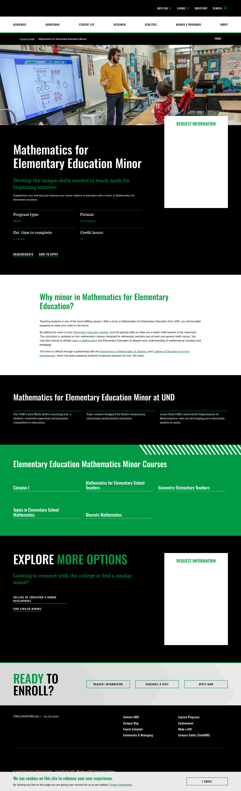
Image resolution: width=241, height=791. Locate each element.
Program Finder (27, 39)
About (224, 24)
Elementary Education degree (90, 332)
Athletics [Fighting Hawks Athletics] (151, 24)
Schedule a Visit (157, 684)
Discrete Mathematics (118, 514)
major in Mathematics (84, 340)
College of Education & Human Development (34, 599)
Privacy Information (120, 784)
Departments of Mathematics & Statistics (123, 351)
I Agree (215, 781)
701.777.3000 (51, 716)
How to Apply (48, 254)
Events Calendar (133, 729)
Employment (185, 723)
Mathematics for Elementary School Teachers (118, 485)
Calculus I (45, 487)
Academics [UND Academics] (19, 24)
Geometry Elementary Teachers (190, 487)
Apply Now (206, 684)
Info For (164, 8)
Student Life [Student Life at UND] (87, 24)
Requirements (23, 254)
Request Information (108, 684)
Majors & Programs (188, 24)
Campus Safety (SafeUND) (194, 735)
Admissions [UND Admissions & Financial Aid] (53, 24)
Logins (183, 8)
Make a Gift (185, 729)
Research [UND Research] (120, 24)
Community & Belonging (138, 735)
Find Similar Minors (27, 609)
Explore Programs (189, 717)
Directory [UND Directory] (201, 8)
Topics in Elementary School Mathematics (45, 512)
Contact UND (131, 717)
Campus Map (131, 723)
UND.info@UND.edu (26, 716)
